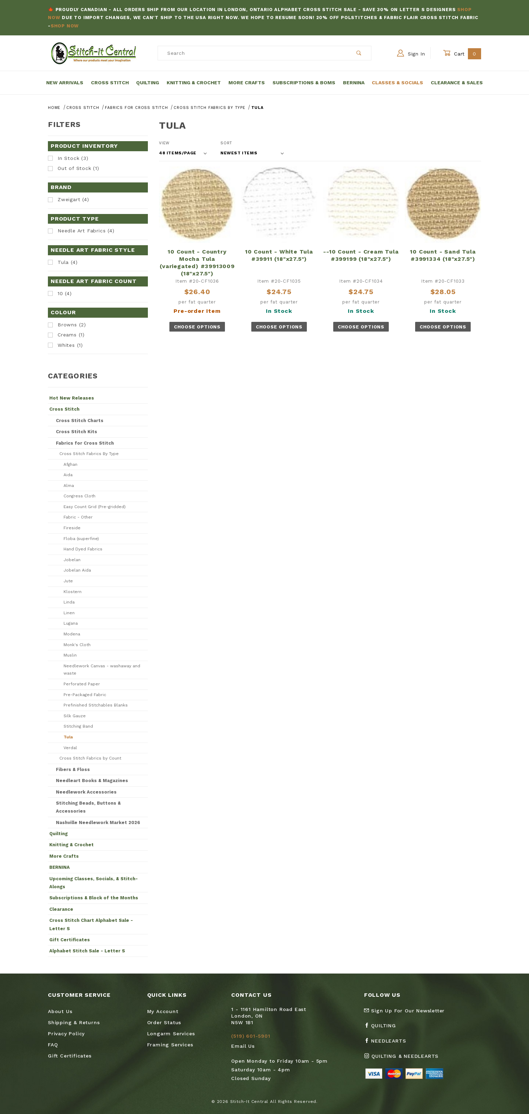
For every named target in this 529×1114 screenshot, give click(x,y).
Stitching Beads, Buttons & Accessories (88, 807)
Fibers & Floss (73, 769)
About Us (60, 1011)
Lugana (71, 623)
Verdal (70, 747)
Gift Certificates (69, 939)
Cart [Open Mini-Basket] (462, 53)
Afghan (70, 464)
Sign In (411, 53)
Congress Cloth (79, 496)
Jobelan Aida (77, 570)
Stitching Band (78, 726)
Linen (69, 612)
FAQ (53, 1044)
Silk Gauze (75, 715)
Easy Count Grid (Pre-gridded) (95, 506)
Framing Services (170, 1044)
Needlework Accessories (86, 792)
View (164, 143)
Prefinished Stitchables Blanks (96, 705)
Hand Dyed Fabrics (83, 549)
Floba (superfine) (81, 538)
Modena (72, 634)
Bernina (353, 82)
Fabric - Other (78, 517)
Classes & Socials (397, 82)
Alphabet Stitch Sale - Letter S (87, 950)
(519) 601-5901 (250, 1036)
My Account (162, 1011)
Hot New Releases (71, 398)
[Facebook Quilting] (383, 1028)
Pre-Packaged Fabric (85, 694)
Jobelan (72, 559)
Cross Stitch (110, 82)
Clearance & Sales (457, 82)
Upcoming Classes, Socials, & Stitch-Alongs (93, 882)
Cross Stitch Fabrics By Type (89, 453)
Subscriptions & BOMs (303, 82)
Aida (68, 474)
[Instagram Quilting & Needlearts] (404, 1058)
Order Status (164, 1022)
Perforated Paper (82, 684)
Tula (68, 737)
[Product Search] (252, 53)
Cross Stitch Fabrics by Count (90, 758)
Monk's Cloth (77, 644)
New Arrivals (64, 82)
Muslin (70, 655)
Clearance (61, 909)
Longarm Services (171, 1033)
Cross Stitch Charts (79, 420)
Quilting (147, 82)
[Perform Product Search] (359, 53)
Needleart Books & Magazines (92, 780)
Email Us (242, 1046)
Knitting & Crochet (194, 82)
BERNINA (59, 867)
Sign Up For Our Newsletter (404, 1010)
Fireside (72, 527)
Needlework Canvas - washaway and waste (102, 669)
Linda (69, 602)
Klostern (73, 591)
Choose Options (197, 326)
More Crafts (246, 82)
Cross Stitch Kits (76, 431)
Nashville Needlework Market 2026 (98, 822)
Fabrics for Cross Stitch (85, 443)
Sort (226, 143)
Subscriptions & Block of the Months (93, 897)
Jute (68, 581)
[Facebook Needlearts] (388, 1043)
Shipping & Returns (74, 1022)
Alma (69, 485)
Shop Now (65, 25)
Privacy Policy (66, 1033)
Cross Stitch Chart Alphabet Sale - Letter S (91, 924)
